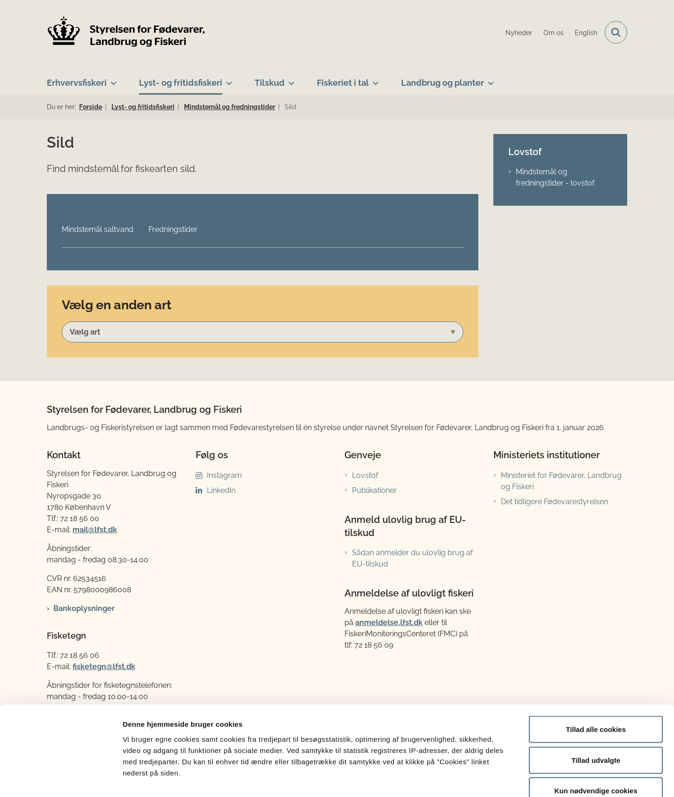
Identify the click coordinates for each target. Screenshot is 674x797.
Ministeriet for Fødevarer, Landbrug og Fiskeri (561, 481)
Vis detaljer (487, 778)
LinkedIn (221, 490)
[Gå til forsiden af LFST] (126, 32)
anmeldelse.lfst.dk (389, 622)
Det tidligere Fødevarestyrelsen (554, 501)
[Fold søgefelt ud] (616, 32)
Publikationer (374, 490)
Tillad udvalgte (596, 705)
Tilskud (270, 83)
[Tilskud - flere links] (289, 79)
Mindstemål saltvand (97, 229)
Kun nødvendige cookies (595, 735)
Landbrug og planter (442, 83)
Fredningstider (173, 229)
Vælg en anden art (116, 304)
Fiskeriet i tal (343, 83)
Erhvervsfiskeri (77, 83)
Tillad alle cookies (596, 674)
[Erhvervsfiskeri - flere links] (112, 79)
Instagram (224, 475)
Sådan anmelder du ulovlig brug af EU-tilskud (412, 558)
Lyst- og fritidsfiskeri (180, 83)
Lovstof (365, 475)
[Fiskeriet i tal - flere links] (374, 79)
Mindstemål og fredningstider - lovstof (555, 177)
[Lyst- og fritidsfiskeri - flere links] (227, 79)
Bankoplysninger (84, 608)
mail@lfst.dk (95, 529)
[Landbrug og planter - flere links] (489, 79)
